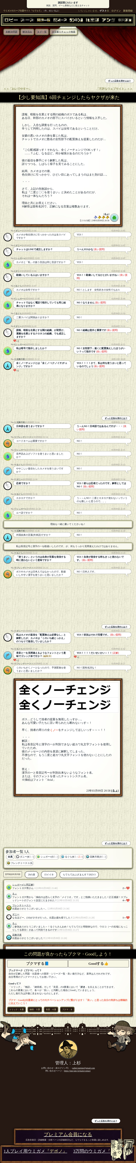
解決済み (27, 32)
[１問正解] (28, 884)
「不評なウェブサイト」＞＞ (114, 88)
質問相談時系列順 (12, 874)
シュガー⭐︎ (20, 258)
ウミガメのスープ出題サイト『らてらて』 (23, 10)
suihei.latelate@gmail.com (83, 1068)
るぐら (19, 286)
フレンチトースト (25, 437)
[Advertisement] (34, 57)
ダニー (19, 231)
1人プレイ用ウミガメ (35, 1151)
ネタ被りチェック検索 (63, 32)
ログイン (116, 10)
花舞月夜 (21, 359)
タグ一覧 (42, 32)
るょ (106, 214)
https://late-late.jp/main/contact (77, 1071)
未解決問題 (11, 32)
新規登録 (128, 10)
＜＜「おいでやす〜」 (17, 88)
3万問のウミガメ (102, 1151)
